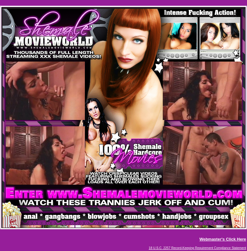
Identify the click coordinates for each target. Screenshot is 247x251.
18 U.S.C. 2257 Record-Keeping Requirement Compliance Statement (197, 248)
